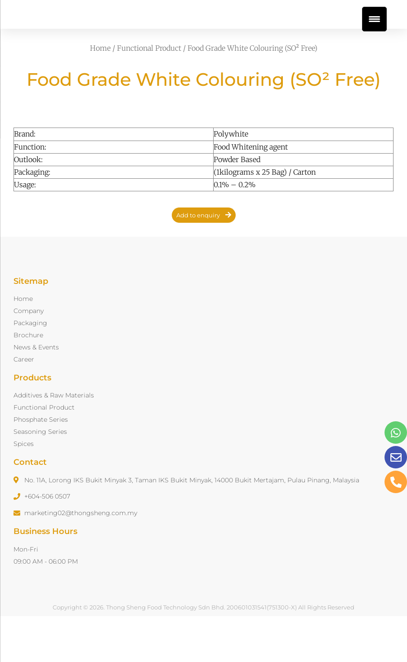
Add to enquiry (198, 258)
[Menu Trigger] (374, 19)
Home (100, 91)
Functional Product (149, 91)
